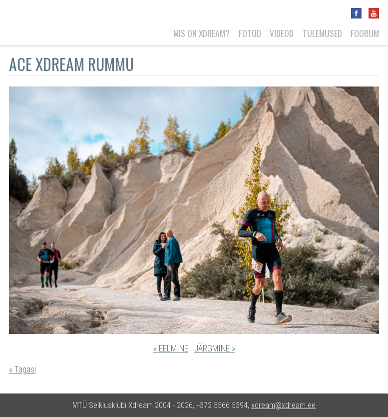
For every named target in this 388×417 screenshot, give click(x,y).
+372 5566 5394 (222, 405)
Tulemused (322, 33)
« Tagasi (22, 369)
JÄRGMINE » (214, 349)
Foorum (365, 33)
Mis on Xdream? (201, 33)
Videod (282, 33)
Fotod (250, 33)
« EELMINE (170, 349)
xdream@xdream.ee (283, 405)
